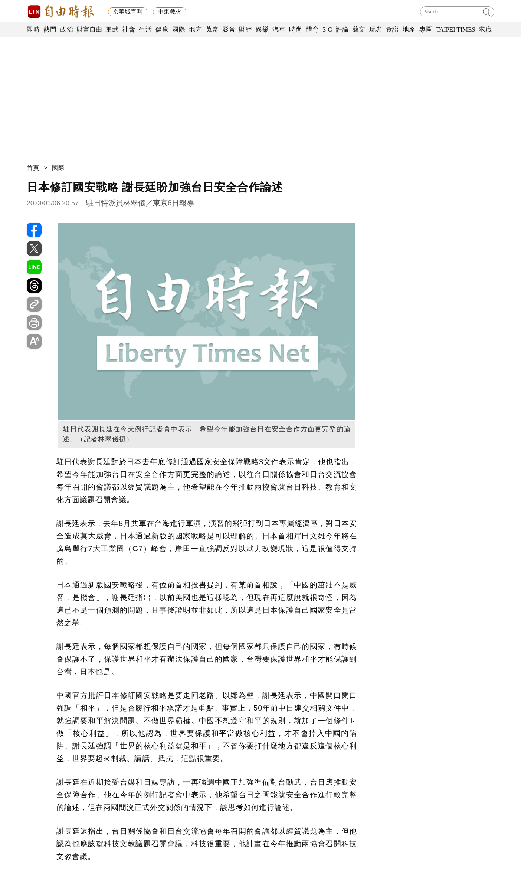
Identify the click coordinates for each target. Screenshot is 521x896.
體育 (312, 29)
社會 (128, 29)
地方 (195, 29)
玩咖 (375, 29)
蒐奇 (212, 29)
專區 (425, 29)
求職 (485, 29)
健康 (161, 29)
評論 (342, 29)
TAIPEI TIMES (455, 29)
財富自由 (89, 29)
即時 (33, 29)
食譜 (392, 29)
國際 (178, 29)
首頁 (33, 168)
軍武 (111, 29)
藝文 (359, 29)
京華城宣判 (127, 12)
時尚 (295, 29)
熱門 (49, 29)
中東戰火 (169, 12)
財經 (245, 29)
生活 (145, 29)
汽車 (278, 29)
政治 (66, 29)
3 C (327, 29)
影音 (228, 29)
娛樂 (262, 29)
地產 (409, 29)
